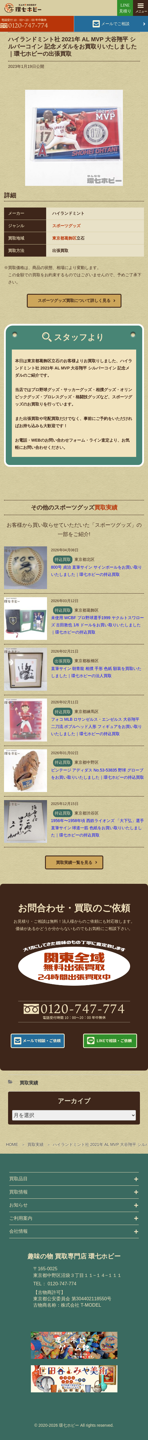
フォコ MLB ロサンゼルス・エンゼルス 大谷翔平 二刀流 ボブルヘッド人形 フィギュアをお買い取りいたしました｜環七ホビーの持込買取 (96, 726)
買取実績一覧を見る (74, 862)
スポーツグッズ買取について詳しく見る (74, 300)
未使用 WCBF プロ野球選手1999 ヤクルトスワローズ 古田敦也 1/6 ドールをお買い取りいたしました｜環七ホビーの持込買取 (97, 624)
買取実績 (35, 1144)
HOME (12, 1144)
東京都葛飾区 (64, 238)
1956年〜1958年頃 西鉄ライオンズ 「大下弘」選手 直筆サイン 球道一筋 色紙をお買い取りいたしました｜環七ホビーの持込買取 (97, 827)
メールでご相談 (115, 23)
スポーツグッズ (66, 225)
